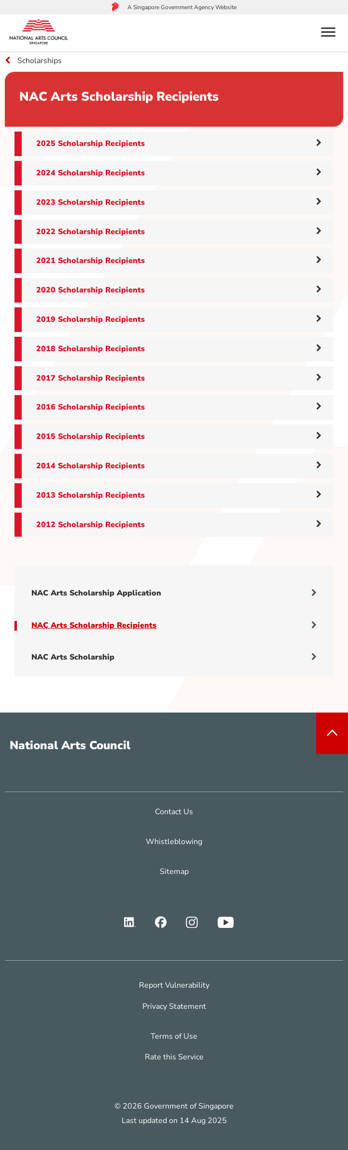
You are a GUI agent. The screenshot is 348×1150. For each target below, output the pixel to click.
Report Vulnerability (174, 985)
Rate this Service (174, 1057)
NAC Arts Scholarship (174, 657)
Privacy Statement (174, 1006)
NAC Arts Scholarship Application (174, 593)
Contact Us (174, 811)
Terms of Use (174, 1036)
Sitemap (174, 871)
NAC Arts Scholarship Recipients (174, 625)
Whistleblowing (174, 841)
